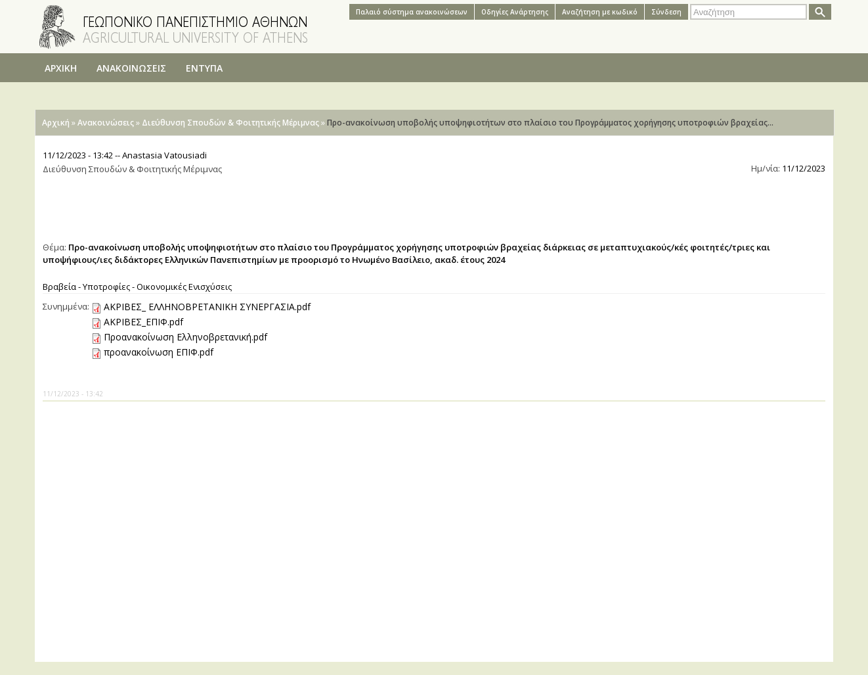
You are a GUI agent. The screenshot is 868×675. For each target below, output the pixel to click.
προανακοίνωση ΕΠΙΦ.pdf (158, 352)
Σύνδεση (666, 11)
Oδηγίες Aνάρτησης (514, 11)
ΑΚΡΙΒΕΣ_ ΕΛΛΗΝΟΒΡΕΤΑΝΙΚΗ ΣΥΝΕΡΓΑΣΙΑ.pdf (207, 306)
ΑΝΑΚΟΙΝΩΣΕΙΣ (131, 68)
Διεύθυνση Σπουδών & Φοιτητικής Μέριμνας (230, 122)
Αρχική (56, 122)
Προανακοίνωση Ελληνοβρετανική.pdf (185, 337)
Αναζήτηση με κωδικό (600, 11)
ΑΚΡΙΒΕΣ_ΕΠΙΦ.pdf (143, 321)
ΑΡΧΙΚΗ (61, 68)
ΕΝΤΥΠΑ (204, 68)
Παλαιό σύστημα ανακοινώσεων (411, 11)
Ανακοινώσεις (105, 122)
